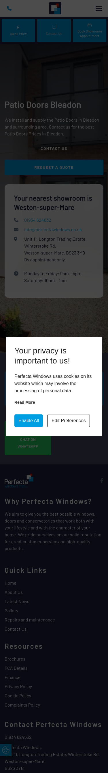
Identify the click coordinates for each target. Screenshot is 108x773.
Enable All (28, 420)
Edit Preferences (69, 420)
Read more (24, 402)
